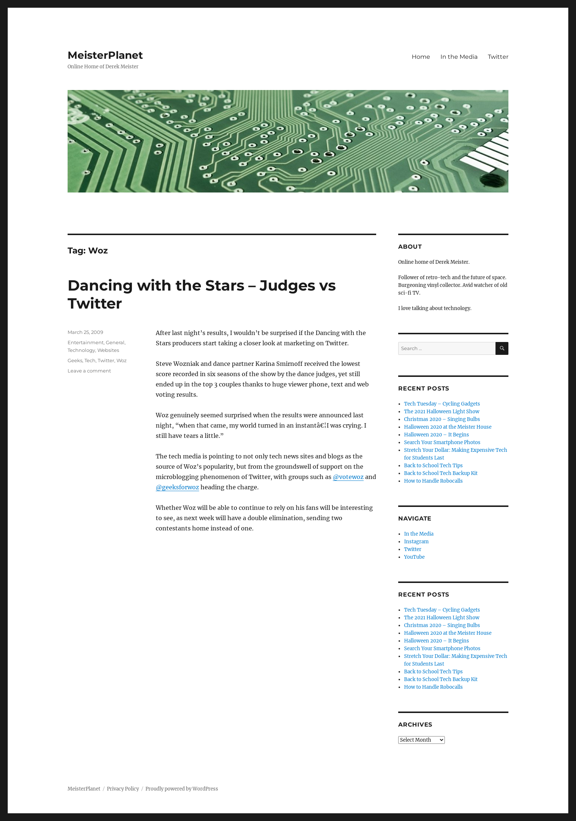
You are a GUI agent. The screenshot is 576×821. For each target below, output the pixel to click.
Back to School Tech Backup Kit (441, 473)
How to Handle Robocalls (433, 481)
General (115, 342)
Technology (81, 350)
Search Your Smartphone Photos (442, 442)
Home (421, 56)
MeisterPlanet (105, 55)
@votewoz (348, 476)
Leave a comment (89, 371)
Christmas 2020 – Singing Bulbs (442, 419)
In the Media (459, 56)
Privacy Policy (123, 789)
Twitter (498, 56)
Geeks (75, 360)
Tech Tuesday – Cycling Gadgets (442, 404)
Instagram (416, 542)
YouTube (414, 557)
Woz (121, 360)
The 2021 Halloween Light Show (441, 411)
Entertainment (86, 342)
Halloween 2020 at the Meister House (448, 427)
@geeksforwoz (177, 487)
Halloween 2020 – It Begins (436, 435)
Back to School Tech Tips (433, 465)
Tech (90, 360)
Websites (108, 350)
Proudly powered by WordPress (181, 789)
